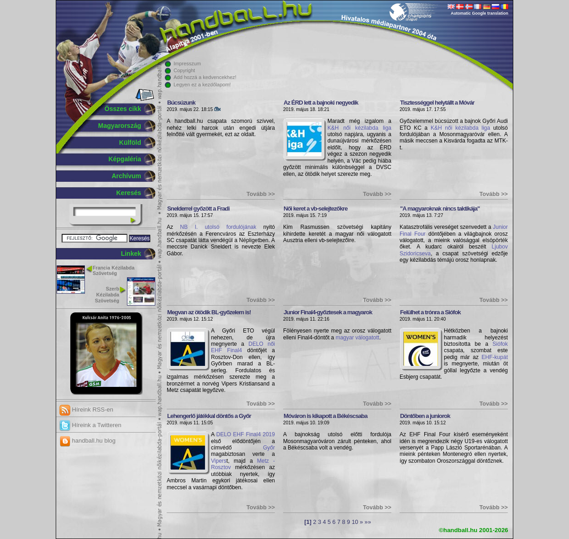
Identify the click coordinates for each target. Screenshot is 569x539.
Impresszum (187, 63)
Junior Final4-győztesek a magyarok (328, 312)
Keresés (129, 192)
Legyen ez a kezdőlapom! (202, 84)
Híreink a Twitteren (90, 425)
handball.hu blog (87, 440)
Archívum (126, 176)
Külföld (130, 142)
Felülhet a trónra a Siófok (430, 312)
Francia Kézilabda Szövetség (113, 270)
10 (355, 522)
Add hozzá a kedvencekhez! (205, 77)
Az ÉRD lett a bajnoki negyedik (321, 102)
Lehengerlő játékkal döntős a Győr (209, 415)
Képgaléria (124, 159)
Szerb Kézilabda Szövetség (107, 294)
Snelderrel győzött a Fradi (198, 208)
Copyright (184, 70)
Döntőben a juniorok (425, 415)
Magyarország (119, 125)
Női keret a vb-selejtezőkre (316, 208)
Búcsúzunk (181, 102)
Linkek (131, 253)
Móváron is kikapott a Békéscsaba (325, 415)
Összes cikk (123, 108)
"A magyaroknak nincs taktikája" (439, 208)
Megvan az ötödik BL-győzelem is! (209, 312)
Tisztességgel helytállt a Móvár (437, 102)
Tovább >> (261, 194)
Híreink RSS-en (86, 409)
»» (367, 522)
